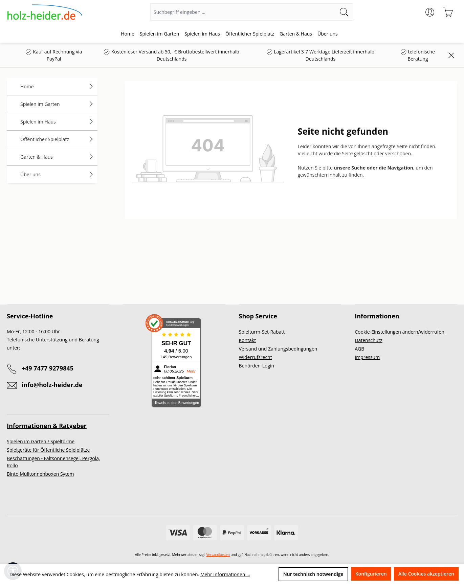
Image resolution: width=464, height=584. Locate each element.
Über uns (57, 174)
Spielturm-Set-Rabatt (262, 332)
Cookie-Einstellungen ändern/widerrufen (399, 332)
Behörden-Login (256, 365)
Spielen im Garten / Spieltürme (40, 441)
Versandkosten (218, 554)
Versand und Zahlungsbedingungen (278, 348)
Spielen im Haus (57, 121)
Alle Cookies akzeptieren (426, 573)
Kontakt (247, 340)
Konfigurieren (371, 573)
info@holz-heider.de (52, 385)
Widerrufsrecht (255, 357)
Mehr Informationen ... (225, 574)
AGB (359, 348)
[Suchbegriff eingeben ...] (243, 12)
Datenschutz (368, 340)
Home (57, 86)
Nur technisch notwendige (313, 574)
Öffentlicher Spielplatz (57, 139)
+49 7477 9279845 (47, 368)
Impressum (367, 357)
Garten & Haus (57, 157)
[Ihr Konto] (430, 12)
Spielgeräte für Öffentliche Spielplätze (48, 450)
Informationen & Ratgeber (47, 426)
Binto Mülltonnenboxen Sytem (40, 474)
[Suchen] (344, 12)
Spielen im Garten (57, 104)
